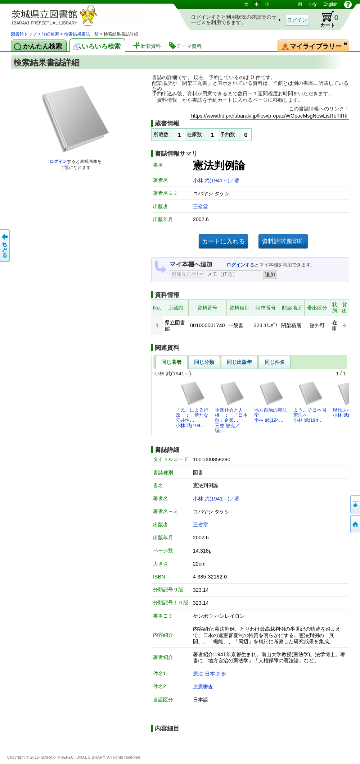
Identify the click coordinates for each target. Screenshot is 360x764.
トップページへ (354, 524)
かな (313, 4)
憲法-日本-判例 (210, 674)
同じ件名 (275, 362)
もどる (5, 245)
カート (325, 19)
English (330, 4)
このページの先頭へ (354, 504)
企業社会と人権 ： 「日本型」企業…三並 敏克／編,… (231, 407)
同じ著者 (171, 362)
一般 (298, 4)
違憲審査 (203, 687)
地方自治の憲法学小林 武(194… (270, 402)
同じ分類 (204, 362)
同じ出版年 (239, 362)
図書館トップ (24, 34)
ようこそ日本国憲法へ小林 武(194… (309, 402)
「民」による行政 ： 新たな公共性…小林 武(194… (192, 404)
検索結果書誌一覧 (81, 34)
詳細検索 (50, 34)
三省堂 (200, 206)
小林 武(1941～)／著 (216, 180)
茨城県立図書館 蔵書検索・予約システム (86, 15)
